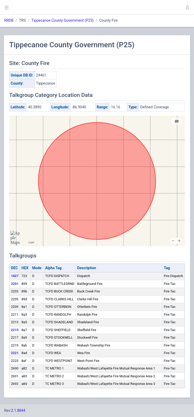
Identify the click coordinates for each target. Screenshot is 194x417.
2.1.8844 (18, 410)
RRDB (8, 20)
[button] (187, 7)
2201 (15, 284)
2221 (15, 353)
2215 (15, 330)
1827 (15, 276)
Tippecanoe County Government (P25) (62, 20)
